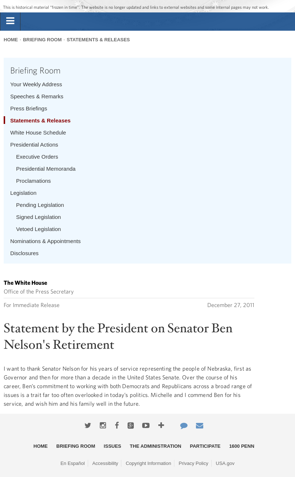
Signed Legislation (38, 217)
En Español (72, 463)
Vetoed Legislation (38, 229)
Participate (205, 446)
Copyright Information (148, 463)
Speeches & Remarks (36, 96)
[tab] (10, 21)
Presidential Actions (34, 144)
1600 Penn (241, 446)
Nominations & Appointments (45, 241)
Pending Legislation (40, 205)
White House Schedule (38, 132)
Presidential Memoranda (46, 169)
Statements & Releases (98, 39)
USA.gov (225, 463)
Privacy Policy (193, 463)
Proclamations (33, 181)
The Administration (155, 446)
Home (11, 39)
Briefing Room (42, 39)
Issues (112, 446)
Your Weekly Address (36, 84)
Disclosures (24, 253)
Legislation (23, 193)
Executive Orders (37, 157)
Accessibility (105, 463)
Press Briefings (28, 108)
